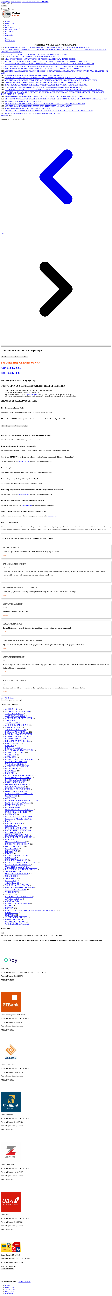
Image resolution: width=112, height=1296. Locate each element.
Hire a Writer (9, 31)
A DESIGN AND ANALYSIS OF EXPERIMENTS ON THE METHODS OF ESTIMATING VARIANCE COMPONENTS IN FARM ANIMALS (56, 99)
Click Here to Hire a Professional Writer (14, 357)
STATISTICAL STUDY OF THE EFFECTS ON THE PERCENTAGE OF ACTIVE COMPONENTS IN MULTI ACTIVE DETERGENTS (53, 90)
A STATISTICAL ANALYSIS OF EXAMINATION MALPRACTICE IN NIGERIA (34, 75)
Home (7, 21)
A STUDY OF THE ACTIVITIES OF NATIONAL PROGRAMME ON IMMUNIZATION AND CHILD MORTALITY (47, 47)
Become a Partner (12, 29)
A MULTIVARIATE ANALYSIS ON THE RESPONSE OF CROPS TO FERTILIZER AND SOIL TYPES (42, 69)
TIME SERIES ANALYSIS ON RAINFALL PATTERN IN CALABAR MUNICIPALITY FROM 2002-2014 (43, 82)
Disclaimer (9, 1293)
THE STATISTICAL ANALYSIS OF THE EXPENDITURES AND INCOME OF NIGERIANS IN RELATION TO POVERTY (49, 64)
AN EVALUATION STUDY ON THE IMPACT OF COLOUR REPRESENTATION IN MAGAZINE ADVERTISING (46, 61)
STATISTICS (10, 41)
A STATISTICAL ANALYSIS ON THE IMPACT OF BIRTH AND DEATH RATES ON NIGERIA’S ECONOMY (45, 104)
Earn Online (9, 27)
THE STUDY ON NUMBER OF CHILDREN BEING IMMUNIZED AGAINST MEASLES (37, 54)
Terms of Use (10, 1289)
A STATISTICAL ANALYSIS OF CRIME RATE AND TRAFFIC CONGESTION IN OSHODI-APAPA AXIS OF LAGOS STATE (51, 80)
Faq (6, 33)
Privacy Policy (10, 1291)
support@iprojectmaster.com (11, 2)
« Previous (5, 115)
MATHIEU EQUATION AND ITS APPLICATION (23, 101)
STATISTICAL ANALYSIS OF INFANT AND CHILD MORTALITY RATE (32, 57)
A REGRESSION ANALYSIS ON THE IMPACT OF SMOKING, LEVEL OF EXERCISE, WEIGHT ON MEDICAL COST (48, 111)
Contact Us (9, 35)
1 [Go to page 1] (1, 233)
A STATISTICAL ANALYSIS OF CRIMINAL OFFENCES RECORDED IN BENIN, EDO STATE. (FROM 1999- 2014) (47, 78)
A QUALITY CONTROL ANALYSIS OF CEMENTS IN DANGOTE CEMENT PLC (35, 113)
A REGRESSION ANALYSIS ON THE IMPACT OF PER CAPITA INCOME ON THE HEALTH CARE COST (44, 96)
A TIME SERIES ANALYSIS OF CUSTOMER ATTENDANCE (27, 108)
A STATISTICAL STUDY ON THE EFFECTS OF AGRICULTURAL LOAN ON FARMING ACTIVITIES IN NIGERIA (48, 66)
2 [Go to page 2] (3, 233)
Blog (7, 25)
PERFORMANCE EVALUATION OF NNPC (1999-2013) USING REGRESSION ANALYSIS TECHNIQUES (44, 87)
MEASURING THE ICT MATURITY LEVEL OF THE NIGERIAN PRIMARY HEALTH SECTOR (40, 59)
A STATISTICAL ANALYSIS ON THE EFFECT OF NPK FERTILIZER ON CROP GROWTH (38, 106)
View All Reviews (7, 698)
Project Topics (10, 23)
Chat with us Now (7, 1269)
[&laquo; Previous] (56, 231)
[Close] (2, 933)
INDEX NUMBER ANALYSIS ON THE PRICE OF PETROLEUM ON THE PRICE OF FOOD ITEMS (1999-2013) (46, 85)
